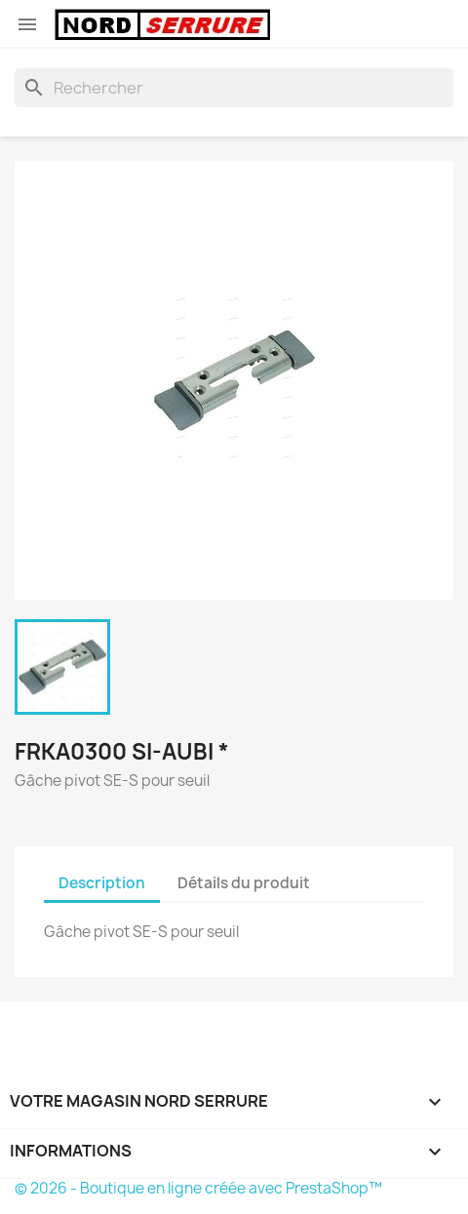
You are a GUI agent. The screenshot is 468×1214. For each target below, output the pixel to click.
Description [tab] (101, 883)
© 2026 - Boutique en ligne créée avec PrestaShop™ (198, 1188)
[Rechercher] (234, 87)
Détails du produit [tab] (243, 883)
